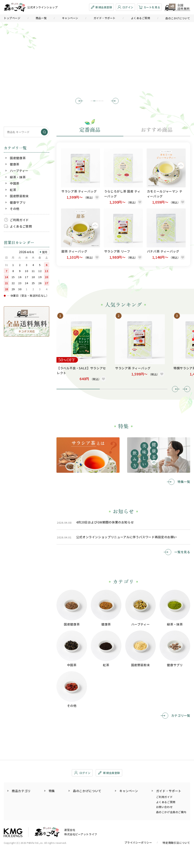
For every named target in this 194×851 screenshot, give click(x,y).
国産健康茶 (18, 158)
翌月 (45, 252)
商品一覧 (41, 18)
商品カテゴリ (21, 791)
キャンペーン (70, 18)
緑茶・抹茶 (18, 177)
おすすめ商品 (157, 129)
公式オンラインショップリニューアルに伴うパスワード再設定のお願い (126, 537)
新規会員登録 (101, 7)
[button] (79, 101)
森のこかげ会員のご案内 (171, 812)
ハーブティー (19, 170)
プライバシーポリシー (138, 842)
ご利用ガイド (19, 220)
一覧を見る (182, 552)
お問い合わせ (164, 807)
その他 (14, 208)
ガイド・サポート (105, 18)
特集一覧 (184, 481)
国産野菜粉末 (19, 196)
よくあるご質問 (140, 18)
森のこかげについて (177, 18)
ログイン (125, 7)
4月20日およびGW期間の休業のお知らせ (105, 522)
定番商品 (90, 129)
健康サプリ (18, 202)
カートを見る (149, 7)
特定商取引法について (176, 843)
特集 (52, 791)
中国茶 (14, 183)
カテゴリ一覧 (180, 715)
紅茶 (13, 189)
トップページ (12, 18)
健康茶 (14, 164)
